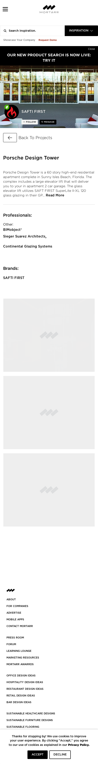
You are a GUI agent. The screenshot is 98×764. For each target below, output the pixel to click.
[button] (5, 9)
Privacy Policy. (78, 744)
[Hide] (91, 48)
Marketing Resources (22, 657)
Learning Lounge (18, 651)
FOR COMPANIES (17, 606)
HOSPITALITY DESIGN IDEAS (24, 682)
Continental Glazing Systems (27, 246)
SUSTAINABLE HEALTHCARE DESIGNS (30, 713)
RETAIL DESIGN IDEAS (20, 695)
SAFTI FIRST (13, 278)
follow (30, 122)
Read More (55, 195)
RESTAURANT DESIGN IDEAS (24, 689)
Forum (11, 644)
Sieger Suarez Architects (24, 236)
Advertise (13, 613)
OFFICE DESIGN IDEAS (21, 675)
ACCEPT (37, 754)
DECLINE (60, 754)
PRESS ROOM (15, 637)
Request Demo (47, 40)
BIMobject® (12, 229)
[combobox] (81, 30)
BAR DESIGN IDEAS (18, 702)
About (11, 599)
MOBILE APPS (15, 619)
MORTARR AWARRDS (20, 664)
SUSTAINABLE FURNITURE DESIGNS (29, 720)
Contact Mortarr (19, 626)
